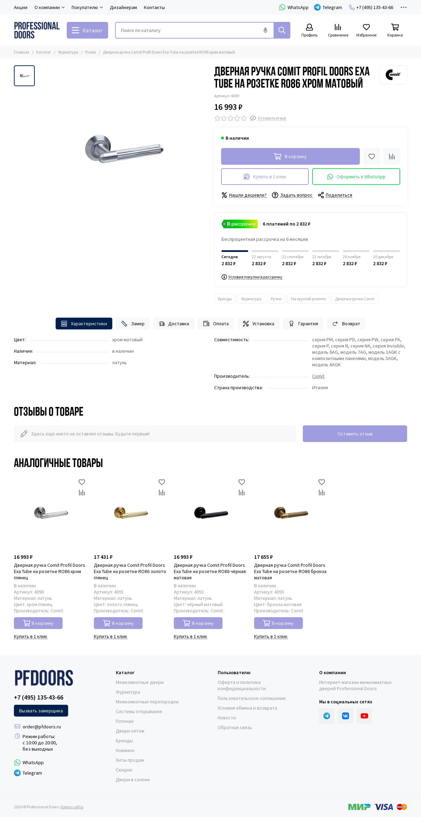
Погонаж (124, 721)
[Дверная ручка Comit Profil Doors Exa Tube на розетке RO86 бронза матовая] (290, 513)
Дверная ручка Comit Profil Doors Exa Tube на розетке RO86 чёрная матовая (210, 571)
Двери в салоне (133, 779)
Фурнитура (68, 52)
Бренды (225, 298)
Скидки (124, 770)
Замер (133, 323)
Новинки (125, 750)
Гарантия (303, 323)
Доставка (174, 323)
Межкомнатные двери (140, 682)
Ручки (90, 52)
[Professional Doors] (37, 30)
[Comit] (393, 75)
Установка (259, 323)
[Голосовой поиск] (265, 30)
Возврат (346, 323)
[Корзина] (395, 31)
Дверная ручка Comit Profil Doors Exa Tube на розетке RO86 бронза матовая (290, 571)
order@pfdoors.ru (42, 727)
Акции (20, 7)
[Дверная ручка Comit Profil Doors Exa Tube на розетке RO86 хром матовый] (122, 149)
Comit (318, 376)
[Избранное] (366, 31)
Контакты (154, 7)
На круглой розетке (308, 298)
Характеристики (84, 323)
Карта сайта (71, 806)
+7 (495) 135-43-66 (371, 7)
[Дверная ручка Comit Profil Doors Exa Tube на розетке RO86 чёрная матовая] (210, 513)
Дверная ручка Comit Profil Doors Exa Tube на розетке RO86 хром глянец (49, 571)
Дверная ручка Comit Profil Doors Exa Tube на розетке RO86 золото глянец (130, 571)
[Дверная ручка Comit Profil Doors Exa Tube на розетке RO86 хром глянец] (50, 513)
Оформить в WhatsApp (356, 176)
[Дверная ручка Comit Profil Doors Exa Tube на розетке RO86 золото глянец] (130, 513)
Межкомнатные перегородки (147, 701)
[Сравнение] (338, 31)
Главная (21, 52)
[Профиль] (309, 31)
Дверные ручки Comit (354, 298)
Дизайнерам (123, 7)
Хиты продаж (130, 760)
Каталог (43, 52)
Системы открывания (139, 711)
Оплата (216, 323)
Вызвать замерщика (41, 711)
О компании (332, 672)
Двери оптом (130, 731)
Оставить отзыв (355, 434)
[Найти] (282, 30)
